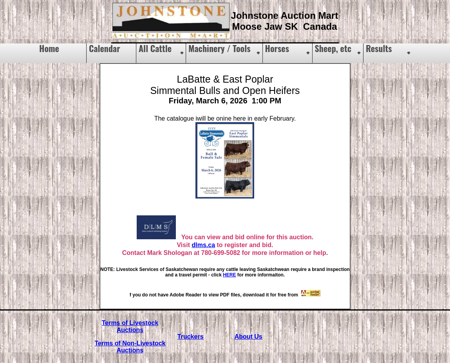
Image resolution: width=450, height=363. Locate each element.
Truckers (190, 336)
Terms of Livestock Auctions (130, 326)
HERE (229, 275)
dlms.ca (203, 245)
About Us (248, 336)
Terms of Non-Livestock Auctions (129, 347)
